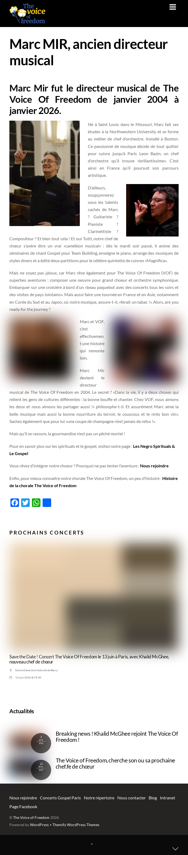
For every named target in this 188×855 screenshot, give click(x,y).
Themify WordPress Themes (75, 825)
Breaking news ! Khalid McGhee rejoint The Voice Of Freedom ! (117, 736)
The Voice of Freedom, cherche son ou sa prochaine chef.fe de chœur (115, 763)
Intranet (167, 797)
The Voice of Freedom (31, 817)
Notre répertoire (99, 797)
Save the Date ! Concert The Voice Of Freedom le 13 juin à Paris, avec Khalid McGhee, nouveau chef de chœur (89, 659)
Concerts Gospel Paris (60, 797)
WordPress (39, 825)
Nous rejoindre (154, 465)
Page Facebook (23, 806)
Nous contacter (131, 797)
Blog (153, 797)
